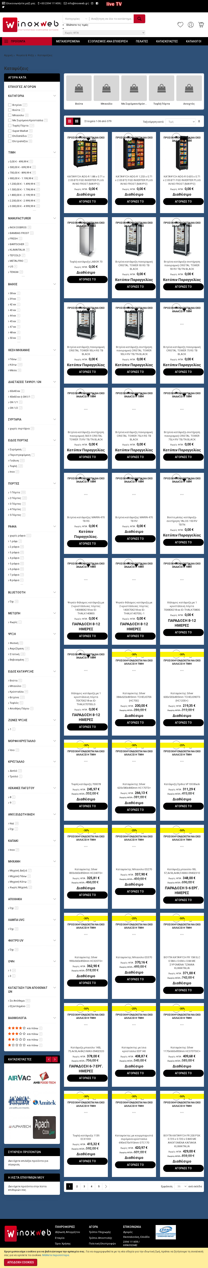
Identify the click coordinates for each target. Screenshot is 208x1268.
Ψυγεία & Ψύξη (25, 55)
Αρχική (8, 55)
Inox (14, 471)
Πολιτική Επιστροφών (102, 1243)
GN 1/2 (16, 407)
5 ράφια (17, 563)
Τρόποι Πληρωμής (100, 1232)
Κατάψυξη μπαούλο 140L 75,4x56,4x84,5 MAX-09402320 (86, 1064)
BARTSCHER (19, 244)
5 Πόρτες (17, 514)
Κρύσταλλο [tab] (16, 761)
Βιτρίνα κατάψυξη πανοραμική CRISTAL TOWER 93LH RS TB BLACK (86, 353)
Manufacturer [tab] (19, 218)
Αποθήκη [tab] (15, 899)
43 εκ (15, 310)
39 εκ (15, 298)
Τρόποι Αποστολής (100, 1237)
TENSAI (16, 272)
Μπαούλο (106, 103)
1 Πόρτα (18, 492)
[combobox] (117, 18)
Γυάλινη (17, 460)
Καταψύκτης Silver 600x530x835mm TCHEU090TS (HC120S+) (182, 704)
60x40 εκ (17, 391)
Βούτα (79, 103)
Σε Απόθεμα (20, 1000)
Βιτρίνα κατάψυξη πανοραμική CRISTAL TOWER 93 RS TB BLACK (134, 267)
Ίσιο (14, 750)
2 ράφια (17, 546)
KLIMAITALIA (19, 249)
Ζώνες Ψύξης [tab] (17, 720)
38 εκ (15, 293)
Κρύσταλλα (19, 691)
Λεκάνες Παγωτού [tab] (21, 788)
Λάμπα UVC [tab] (16, 919)
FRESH (16, 238)
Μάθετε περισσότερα (55, 1255)
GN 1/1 (16, 402)
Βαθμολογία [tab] (17, 1018)
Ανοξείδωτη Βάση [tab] (21, 814)
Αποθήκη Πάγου (21, 708)
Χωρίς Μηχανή (21, 887)
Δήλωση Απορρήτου (67, 1232)
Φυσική (16, 643)
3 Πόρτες (18, 503)
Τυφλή (16, 466)
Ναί (14, 823)
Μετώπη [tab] (14, 613)
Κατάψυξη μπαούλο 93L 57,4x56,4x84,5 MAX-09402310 (182, 880)
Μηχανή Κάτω (20, 881)
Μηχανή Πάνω (20, 876)
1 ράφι (16, 541)
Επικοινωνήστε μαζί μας (20, 3)
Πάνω (15, 359)
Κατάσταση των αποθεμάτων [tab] (28, 989)
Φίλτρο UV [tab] (15, 940)
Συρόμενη (18, 449)
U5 (13, 266)
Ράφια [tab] (12, 526)
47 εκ (15, 326)
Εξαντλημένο (20, 1006)
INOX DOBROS (20, 227)
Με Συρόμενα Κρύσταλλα (134, 103)
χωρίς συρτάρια (22, 428)
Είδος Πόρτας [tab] (18, 440)
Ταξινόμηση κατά (153, 121)
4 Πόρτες (18, 509)
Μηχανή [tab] (14, 861)
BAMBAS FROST (22, 233)
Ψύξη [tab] (12, 634)
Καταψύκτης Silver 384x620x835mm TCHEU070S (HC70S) (133, 704)
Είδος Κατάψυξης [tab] (21, 671)
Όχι (14, 601)
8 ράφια (16, 580)
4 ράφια (17, 557)
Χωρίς (16, 622)
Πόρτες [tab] (13, 483)
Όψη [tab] (11, 961)
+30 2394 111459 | (50, 3)
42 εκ (15, 304)
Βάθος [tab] (12, 284)
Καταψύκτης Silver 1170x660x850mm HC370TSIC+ (182, 1064)
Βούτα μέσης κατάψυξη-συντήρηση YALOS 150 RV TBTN (182, 527)
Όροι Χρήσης (63, 1243)
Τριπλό (16, 776)
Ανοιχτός (189, 103)
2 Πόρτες (18, 498)
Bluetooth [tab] (16, 592)
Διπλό (16, 770)
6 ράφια (17, 569)
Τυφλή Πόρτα (161, 103)
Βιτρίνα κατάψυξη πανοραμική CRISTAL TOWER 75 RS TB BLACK (182, 353)
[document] (104, 1258)
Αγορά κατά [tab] (17, 77)
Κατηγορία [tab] (16, 96)
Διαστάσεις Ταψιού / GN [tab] (24, 382)
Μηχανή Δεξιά (20, 870)
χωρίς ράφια (20, 535)
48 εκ (15, 332)
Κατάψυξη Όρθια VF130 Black (182, 792)
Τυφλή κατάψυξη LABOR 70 (86, 263)
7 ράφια (17, 574)
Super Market (22, 130)
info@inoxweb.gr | (78, 3)
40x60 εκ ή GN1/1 (22, 396)
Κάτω (16, 364)
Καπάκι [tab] (13, 840)
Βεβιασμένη (19, 659)
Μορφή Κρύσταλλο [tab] (22, 741)
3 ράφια (17, 552)
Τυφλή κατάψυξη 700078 (86, 792)
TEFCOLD (17, 255)
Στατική (17, 654)
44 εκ (15, 315)
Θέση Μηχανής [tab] (19, 350)
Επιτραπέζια (22, 141)
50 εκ (15, 337)
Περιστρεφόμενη (22, 454)
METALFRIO (18, 260)
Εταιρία (59, 1237)
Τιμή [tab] (11, 152)
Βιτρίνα (19, 104)
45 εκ (15, 321)
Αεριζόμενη (19, 648)
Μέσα (15, 370)
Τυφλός (16, 702)
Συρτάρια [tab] (14, 419)
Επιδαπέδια (22, 135)
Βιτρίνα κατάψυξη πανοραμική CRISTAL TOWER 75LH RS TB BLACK (134, 440)
